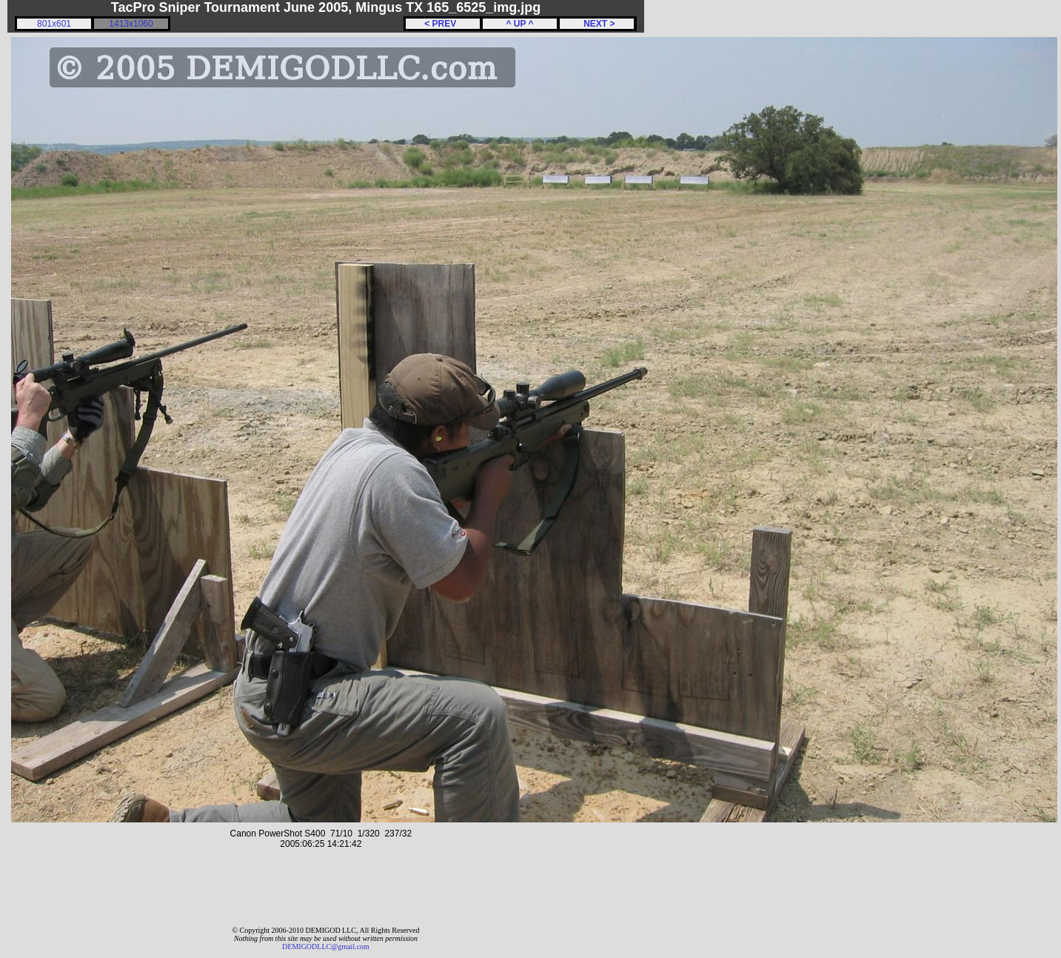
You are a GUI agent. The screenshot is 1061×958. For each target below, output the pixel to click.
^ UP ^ (519, 24)
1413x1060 (131, 24)
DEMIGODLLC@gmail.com (325, 946)
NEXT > (596, 24)
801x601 (54, 24)
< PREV (443, 24)
